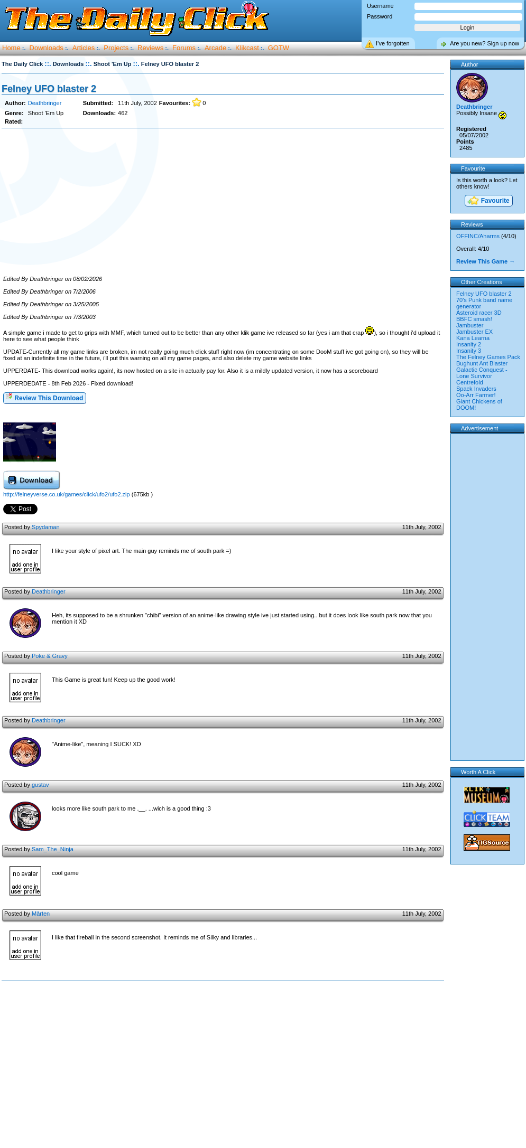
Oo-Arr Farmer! (476, 395)
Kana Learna (473, 338)
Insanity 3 (468, 350)
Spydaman (46, 527)
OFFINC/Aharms (478, 236)
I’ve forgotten (393, 43)
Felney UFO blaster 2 (49, 88)
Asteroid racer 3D (479, 312)
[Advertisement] (222, 202)
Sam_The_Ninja (52, 849)
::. (47, 64)
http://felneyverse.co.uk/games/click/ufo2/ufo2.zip (66, 494)
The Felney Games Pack (488, 357)
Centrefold (469, 382)
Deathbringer (45, 103)
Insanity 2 (468, 344)
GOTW (278, 48)
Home (11, 48)
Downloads (46, 48)
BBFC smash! (474, 319)
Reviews (150, 48)
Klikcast (247, 48)
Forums (184, 48)
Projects (116, 48)
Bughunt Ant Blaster (481, 363)
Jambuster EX (474, 331)
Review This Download (44, 397)
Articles (83, 48)
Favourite (488, 201)
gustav (40, 785)
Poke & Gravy (50, 656)
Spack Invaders (476, 388)
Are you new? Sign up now (484, 43)
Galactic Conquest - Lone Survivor (481, 372)
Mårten (41, 913)
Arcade (215, 48)
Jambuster (469, 325)
